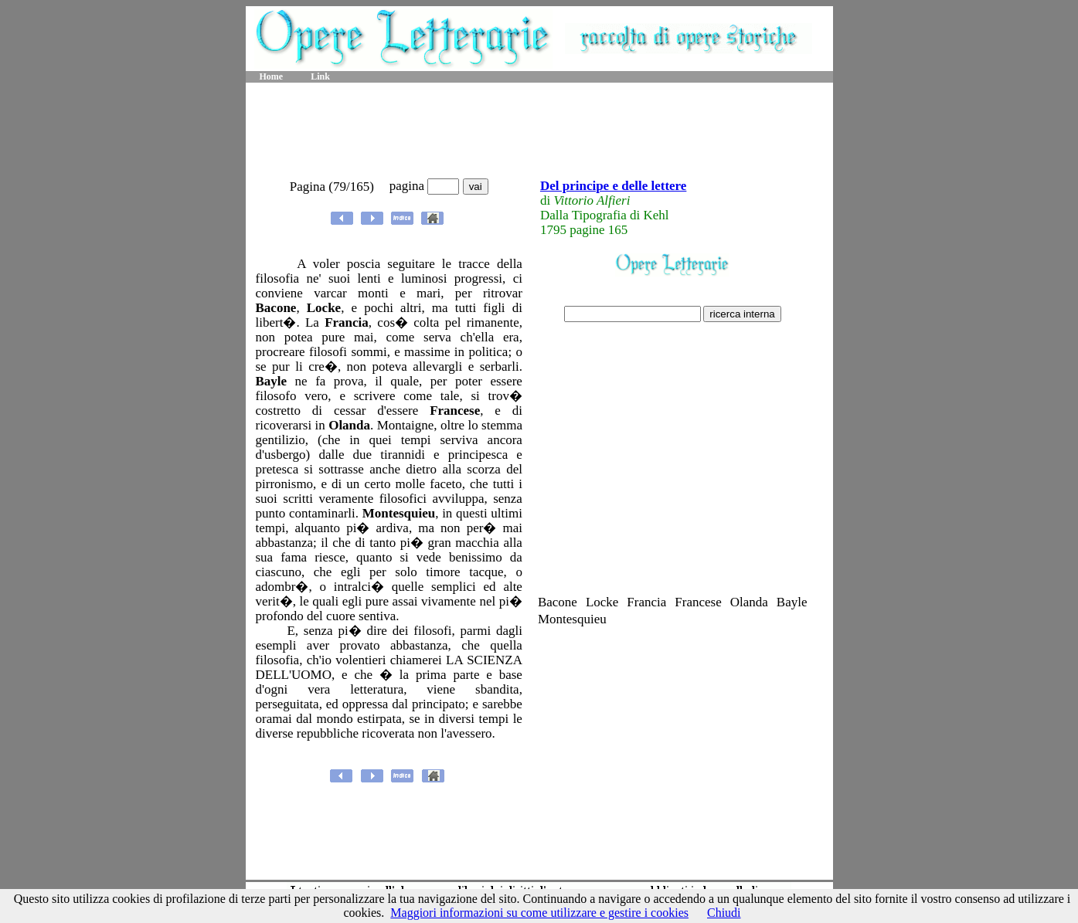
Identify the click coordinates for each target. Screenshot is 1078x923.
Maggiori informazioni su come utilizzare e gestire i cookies (539, 912)
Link (320, 76)
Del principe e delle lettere (613, 185)
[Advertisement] (539, 131)
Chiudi (724, 912)
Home (272, 76)
